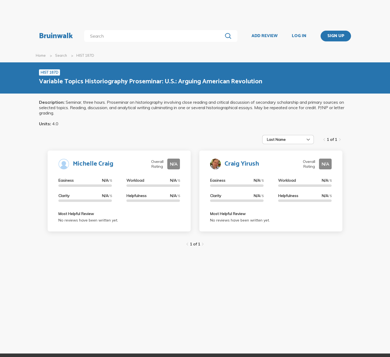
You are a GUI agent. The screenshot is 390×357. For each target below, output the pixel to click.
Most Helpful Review (76, 213)
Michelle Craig (93, 164)
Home (41, 55)
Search (61, 55)
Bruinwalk (56, 36)
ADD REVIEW (264, 36)
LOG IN (299, 36)
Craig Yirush (242, 164)
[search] (154, 36)
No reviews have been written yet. (88, 220)
